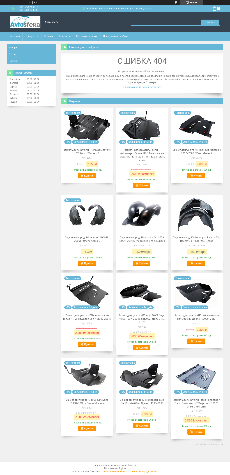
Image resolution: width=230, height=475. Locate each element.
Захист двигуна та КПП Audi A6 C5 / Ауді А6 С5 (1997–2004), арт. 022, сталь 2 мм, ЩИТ (142, 319)
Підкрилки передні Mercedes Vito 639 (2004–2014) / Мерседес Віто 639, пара (142, 239)
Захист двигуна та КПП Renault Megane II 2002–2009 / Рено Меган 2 (197, 151)
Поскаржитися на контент (116, 471)
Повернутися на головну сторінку (142, 87)
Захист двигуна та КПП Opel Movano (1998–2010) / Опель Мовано (87, 401)
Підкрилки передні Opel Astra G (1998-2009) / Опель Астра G (87, 239)
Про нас (49, 36)
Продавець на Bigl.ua (115, 468)
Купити (88, 175)
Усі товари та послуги (207, 444)
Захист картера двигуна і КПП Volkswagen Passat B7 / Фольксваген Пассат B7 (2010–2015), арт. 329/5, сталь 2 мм (142, 154)
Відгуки (13, 61)
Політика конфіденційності (144, 471)
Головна (15, 36)
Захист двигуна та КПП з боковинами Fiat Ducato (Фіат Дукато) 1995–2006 (142, 401)
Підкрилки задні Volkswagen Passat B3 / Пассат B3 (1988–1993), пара (196, 239)
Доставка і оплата (87, 36)
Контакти (64, 36)
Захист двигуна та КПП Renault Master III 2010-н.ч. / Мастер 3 (87, 151)
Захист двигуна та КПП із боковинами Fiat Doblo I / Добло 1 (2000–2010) (196, 317)
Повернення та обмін (115, 36)
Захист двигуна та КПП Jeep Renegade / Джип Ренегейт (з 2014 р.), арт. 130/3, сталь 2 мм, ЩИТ (196, 403)
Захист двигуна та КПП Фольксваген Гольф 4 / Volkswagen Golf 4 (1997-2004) (87, 317)
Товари (29, 36)
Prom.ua (132, 465)
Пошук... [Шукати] (210, 22)
